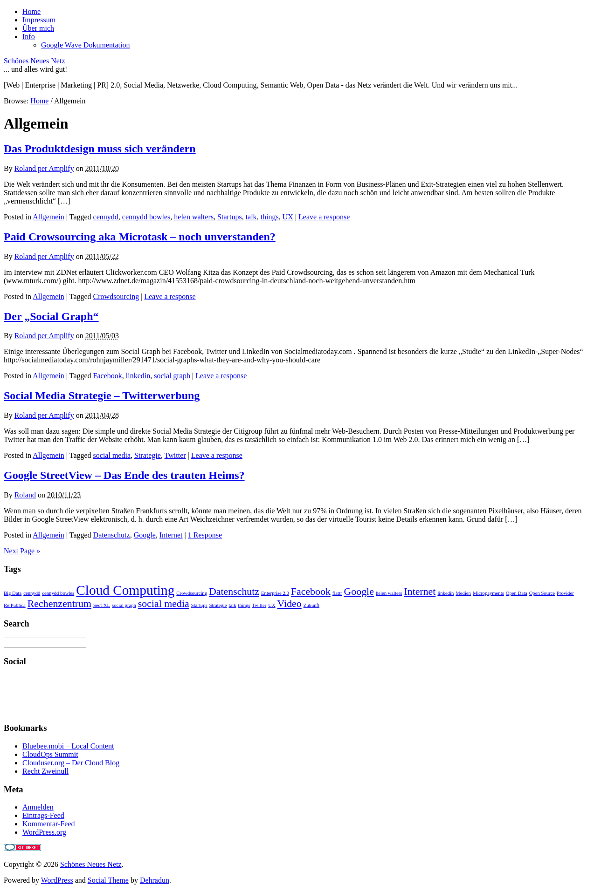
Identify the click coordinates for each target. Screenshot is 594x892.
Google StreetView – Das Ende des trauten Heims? (124, 475)
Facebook (107, 376)
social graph (172, 376)
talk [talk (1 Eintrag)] (232, 605)
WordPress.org (44, 832)
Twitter (175, 455)
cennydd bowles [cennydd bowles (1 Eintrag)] (58, 593)
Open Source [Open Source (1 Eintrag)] (542, 593)
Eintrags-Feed (43, 815)
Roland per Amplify (44, 168)
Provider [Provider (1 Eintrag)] (565, 593)
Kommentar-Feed (48, 824)
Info (28, 37)
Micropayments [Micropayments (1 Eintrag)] (488, 593)
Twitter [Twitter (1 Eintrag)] (259, 605)
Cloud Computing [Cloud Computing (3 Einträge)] (125, 590)
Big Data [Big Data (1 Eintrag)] (12, 593)
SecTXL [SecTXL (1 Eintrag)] (101, 605)
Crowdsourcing (116, 296)
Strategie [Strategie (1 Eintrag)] (218, 605)
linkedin (138, 376)
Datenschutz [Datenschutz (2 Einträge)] (234, 591)
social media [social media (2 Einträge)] (163, 603)
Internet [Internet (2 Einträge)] (419, 591)
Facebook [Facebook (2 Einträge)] (311, 591)
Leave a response (324, 217)
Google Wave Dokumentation (85, 45)
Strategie (147, 455)
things (270, 217)
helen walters (194, 217)
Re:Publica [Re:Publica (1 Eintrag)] (15, 605)
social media (112, 455)
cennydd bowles (146, 217)
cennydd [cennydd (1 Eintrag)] (31, 593)
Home (31, 11)
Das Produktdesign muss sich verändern (100, 149)
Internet (171, 535)
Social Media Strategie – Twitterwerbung (102, 395)
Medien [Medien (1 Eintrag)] (463, 593)
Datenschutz (111, 535)
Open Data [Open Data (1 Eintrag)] (516, 593)
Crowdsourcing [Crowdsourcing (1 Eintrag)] (191, 593)
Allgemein (48, 217)
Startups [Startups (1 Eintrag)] (199, 605)
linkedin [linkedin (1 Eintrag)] (445, 593)
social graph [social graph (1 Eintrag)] (124, 605)
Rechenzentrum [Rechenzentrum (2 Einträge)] (59, 603)
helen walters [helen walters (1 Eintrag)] (389, 593)
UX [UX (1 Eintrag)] (271, 605)
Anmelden (38, 807)
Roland (25, 495)
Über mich (38, 28)
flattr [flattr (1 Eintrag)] (337, 593)
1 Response (205, 535)
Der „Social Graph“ (51, 316)
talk (251, 217)
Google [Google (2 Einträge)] (359, 591)
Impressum (38, 20)
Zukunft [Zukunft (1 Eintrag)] (311, 605)
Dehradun (154, 880)
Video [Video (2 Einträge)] (289, 603)
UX (288, 217)
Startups (229, 217)
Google (145, 535)
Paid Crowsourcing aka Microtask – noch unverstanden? (140, 237)
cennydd (105, 217)
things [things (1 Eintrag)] (244, 605)
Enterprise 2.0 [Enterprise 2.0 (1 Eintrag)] (275, 593)
